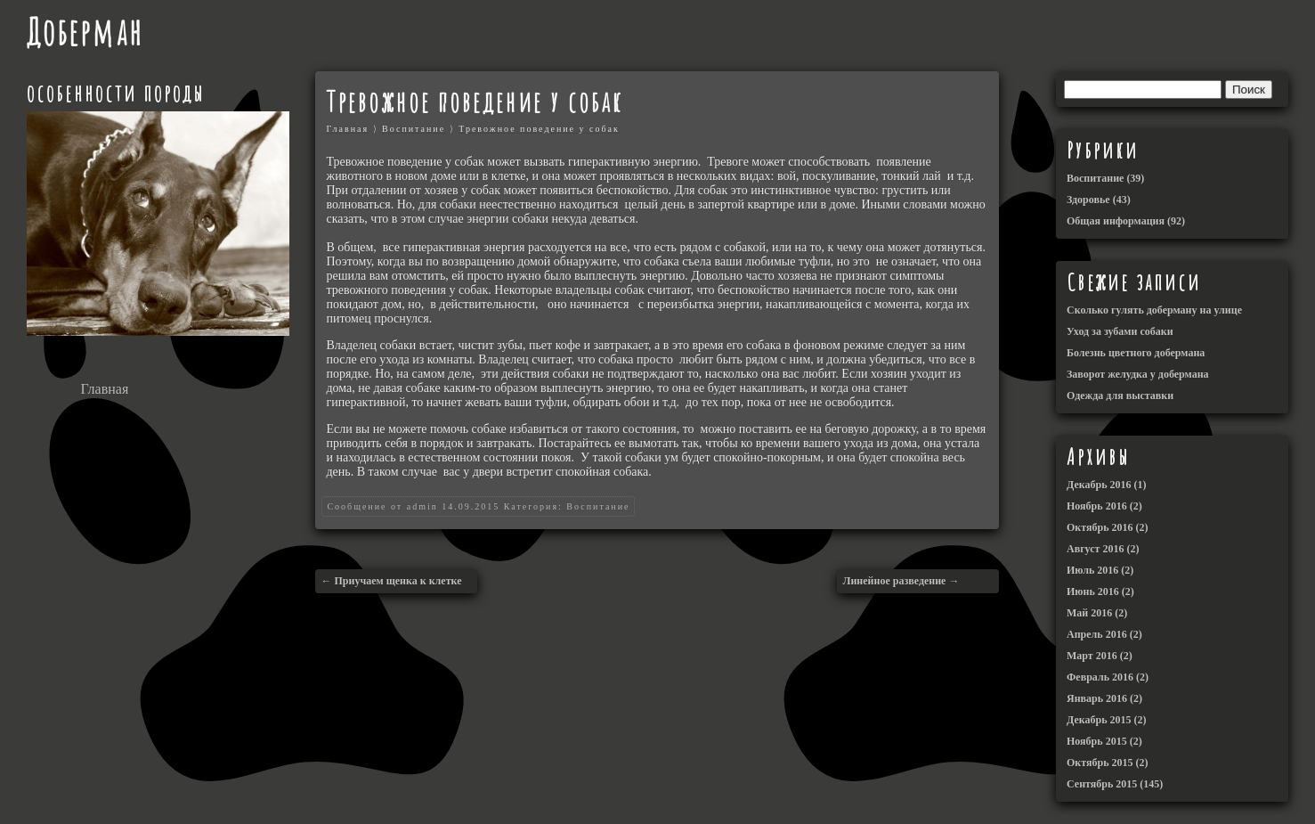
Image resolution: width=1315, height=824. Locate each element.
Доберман (85, 31)
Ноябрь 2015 (1097, 741)
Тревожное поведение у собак (539, 129)
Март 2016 (1092, 655)
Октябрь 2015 (1100, 762)
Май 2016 (1089, 613)
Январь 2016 (1097, 698)
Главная (105, 388)
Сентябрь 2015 (1102, 784)
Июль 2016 (1092, 570)
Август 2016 (1095, 549)
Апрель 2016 (1097, 634)
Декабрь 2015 (1099, 720)
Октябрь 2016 (1100, 527)
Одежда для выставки (1120, 395)
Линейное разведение (894, 581)
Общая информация (1116, 221)
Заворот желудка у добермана (1138, 374)
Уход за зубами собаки (1120, 331)
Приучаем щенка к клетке (397, 581)
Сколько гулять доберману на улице (1154, 310)
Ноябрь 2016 (1097, 506)
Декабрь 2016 (1099, 484)
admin (422, 506)
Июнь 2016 (1093, 591)
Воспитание (413, 129)
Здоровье (1088, 199)
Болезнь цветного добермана (1136, 353)
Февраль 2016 (1100, 677)
